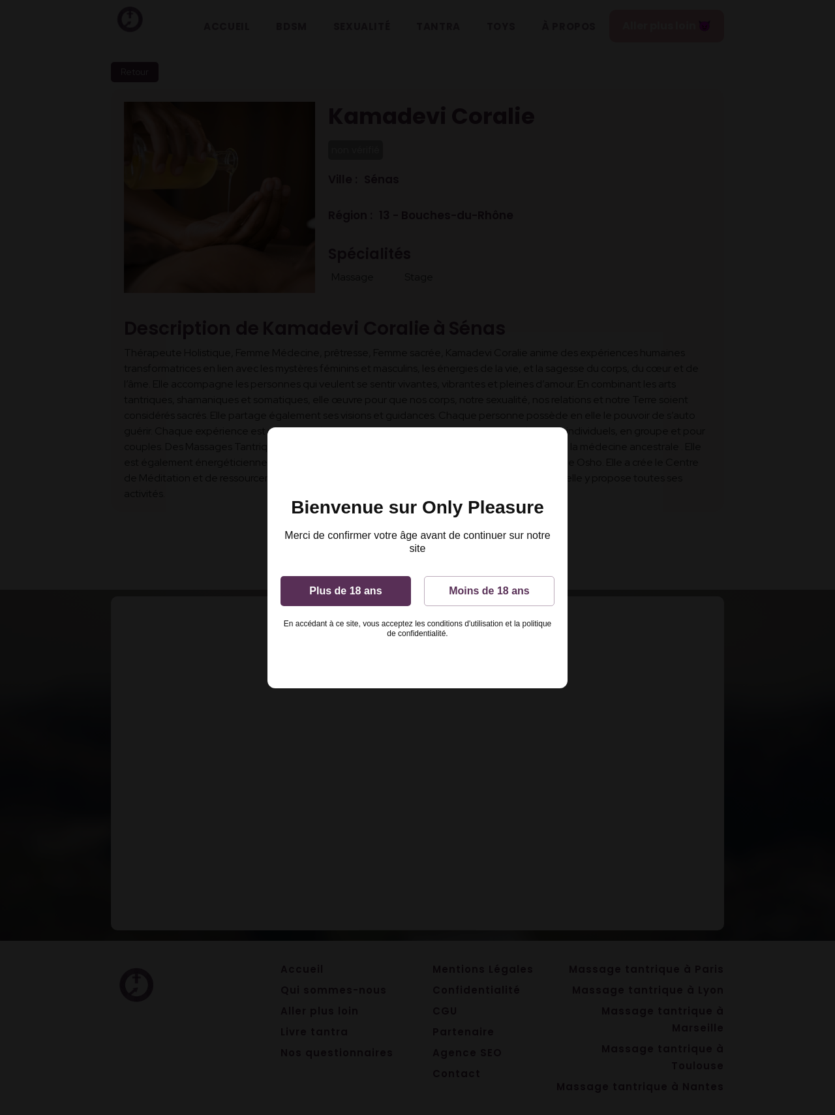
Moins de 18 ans (489, 590)
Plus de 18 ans (345, 590)
